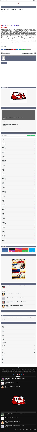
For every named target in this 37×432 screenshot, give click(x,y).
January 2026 (18, 143)
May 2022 (18, 200)
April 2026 (18, 139)
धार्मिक (18, 355)
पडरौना (18, 362)
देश (18, 349)
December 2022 (18, 191)
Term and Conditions (25, 429)
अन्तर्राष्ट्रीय (25, 317)
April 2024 (18, 170)
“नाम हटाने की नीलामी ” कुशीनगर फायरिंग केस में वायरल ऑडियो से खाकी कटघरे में (12, 117)
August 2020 (18, 227)
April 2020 (18, 232)
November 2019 (18, 239)
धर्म (18, 352)
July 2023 (18, 182)
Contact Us (20, 429)
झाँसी (18, 346)
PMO (18, 332)
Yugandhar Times (4, 11)
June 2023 (18, 183)
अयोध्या (18, 338)
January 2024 (18, 174)
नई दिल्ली (18, 358)
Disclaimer (35, 429)
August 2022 (18, 196)
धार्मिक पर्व (18, 356)
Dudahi (18, 326)
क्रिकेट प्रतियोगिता (18, 342)
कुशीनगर (5, 46)
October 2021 (18, 209)
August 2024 (18, 165)
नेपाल (18, 359)
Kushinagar (18, 330)
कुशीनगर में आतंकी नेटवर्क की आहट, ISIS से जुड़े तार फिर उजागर (10, 124)
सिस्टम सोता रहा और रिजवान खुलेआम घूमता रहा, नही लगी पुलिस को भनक (14, 305)
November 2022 (18, 192)
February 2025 (18, 157)
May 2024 (18, 169)
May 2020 (18, 231)
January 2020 (18, 236)
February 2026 (18, 142)
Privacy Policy (31, 429)
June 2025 (18, 152)
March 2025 (18, 156)
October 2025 (18, 147)
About (3, 0)
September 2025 (18, 148)
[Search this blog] (14, 135)
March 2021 (18, 218)
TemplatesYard (8, 430)
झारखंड (18, 348)
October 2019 (18, 240)
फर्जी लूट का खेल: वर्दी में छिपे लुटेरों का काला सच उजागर (11, 382)
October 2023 (18, 178)
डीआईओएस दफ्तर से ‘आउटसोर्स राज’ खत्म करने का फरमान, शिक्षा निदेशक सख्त (15, 297)
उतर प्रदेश (30, 317)
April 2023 (18, 186)
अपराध (27, 317)
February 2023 (18, 188)
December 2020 (18, 222)
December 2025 (18, 144)
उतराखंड (33, 317)
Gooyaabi (15, 430)
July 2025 (18, 151)
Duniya (18, 327)
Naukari (18, 331)
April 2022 (18, 201)
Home (1, 0)
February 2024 (18, 173)
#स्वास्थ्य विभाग (10, 317)
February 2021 (18, 219)
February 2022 (18, 204)
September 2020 (18, 226)
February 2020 (18, 235)
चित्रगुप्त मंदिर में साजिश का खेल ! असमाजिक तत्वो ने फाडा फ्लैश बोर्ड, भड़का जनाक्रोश (16, 301)
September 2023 (18, 179)
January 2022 (18, 205)
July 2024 (18, 166)
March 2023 (18, 187)
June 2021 (18, 214)
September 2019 (18, 241)
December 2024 (18, 160)
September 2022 (18, 195)
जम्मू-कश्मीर (18, 345)
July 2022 (18, 197)
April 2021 (18, 217)
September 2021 (18, 210)
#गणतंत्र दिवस (3, 317)
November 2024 (18, 161)
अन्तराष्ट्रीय (21, 317)
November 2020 (18, 223)
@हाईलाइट (18, 317)
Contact (6, 0)
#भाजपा (7, 317)
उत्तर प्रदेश (2, 46)
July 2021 (18, 213)
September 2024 (18, 164)
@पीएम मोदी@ (14, 317)
